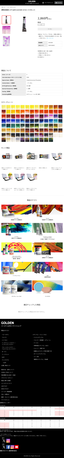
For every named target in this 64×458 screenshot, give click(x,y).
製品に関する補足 (6, 380)
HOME (3, 7)
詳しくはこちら (50, 38)
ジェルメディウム (38, 337)
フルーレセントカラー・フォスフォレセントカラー (9, 348)
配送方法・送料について (7, 369)
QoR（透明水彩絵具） (11, 7)
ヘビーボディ (5, 334)
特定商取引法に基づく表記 (8, 375)
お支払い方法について (7, 372)
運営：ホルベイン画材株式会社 (9, 397)
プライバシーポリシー (7, 378)
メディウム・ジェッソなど (40, 334)
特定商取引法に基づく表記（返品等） (45, 51)
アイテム (59, 2)
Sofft (4, 362)
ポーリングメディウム (40, 354)
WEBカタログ (5, 389)
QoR (3, 357)
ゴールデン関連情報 (6, 391)
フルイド (4, 337)
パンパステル (5, 360)
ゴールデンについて (6, 383)
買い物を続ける (41, 57)
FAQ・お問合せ (5, 394)
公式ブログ (4, 386)
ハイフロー (5, 340)
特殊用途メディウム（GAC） (41, 345)
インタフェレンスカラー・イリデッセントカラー (9, 343)
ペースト (36, 343)
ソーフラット (5, 354)
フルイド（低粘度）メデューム (42, 340)
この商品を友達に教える (43, 53)
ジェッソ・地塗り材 (39, 348)
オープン (4, 351)
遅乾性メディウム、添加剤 (41, 359)
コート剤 (36, 356)
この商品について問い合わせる (44, 55)
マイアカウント (48, 2)
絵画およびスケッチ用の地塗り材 (43, 351)
